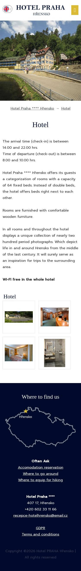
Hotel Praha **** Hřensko (32, 108)
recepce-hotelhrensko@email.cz (40, 515)
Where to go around (40, 473)
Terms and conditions (40, 534)
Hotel (65, 108)
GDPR (40, 528)
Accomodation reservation (40, 467)
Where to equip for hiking (40, 480)
